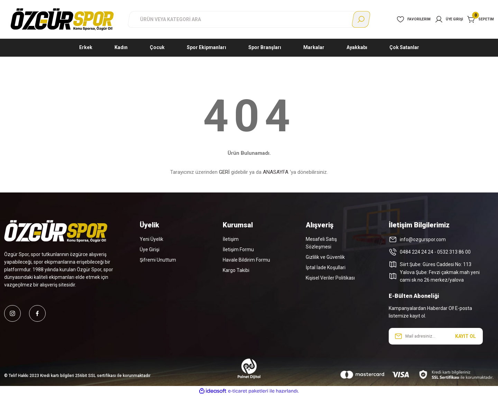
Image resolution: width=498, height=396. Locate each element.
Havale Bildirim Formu (246, 260)
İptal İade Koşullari (325, 267)
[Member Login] (449, 19)
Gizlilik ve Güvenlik (325, 257)
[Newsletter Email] (436, 336)
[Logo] (62, 19)
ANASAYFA (275, 172)
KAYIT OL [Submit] (465, 336)
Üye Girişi (149, 249)
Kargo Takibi (236, 270)
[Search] (249, 19)
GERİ (224, 172)
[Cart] (480, 19)
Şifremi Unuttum (158, 260)
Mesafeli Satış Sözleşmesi (321, 242)
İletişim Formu (238, 249)
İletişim (231, 239)
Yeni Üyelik (151, 239)
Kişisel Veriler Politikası (330, 278)
